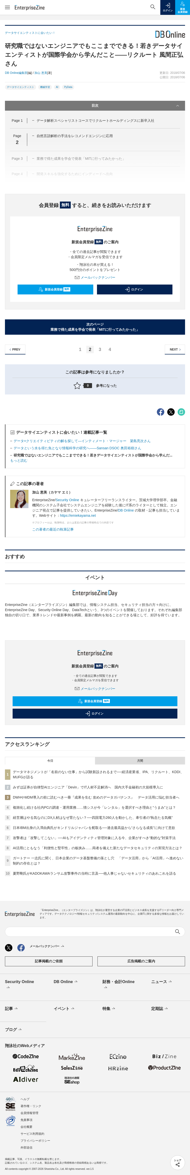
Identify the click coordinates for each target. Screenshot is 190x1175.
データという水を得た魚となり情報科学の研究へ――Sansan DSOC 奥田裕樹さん (77, 448)
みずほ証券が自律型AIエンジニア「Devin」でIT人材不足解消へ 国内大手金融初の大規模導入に (88, 787)
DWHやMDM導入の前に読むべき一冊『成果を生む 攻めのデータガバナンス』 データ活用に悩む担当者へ (96, 797)
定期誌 (160, 1008)
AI (57, 87)
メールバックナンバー (95, 277)
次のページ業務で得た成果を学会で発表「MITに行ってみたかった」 (95, 326)
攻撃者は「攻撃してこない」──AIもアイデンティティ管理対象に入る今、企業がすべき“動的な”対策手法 (94, 838)
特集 (109, 1008)
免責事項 (26, 1120)
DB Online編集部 (16, 73)
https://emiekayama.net (78, 515)
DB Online (126, 510)
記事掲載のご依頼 (49, 961)
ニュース (162, 981)
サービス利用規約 (32, 1133)
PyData (68, 87)
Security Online (68, 500)
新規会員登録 (54, 289)
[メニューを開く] (7, 7)
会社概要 (26, 1127)
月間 (140, 761)
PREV (14, 350)
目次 (136, 105)
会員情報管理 (29, 1113)
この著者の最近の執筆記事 (53, 529)
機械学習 (45, 87)
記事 (12, 1008)
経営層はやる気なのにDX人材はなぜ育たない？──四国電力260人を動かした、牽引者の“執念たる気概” (93, 818)
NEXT (176, 350)
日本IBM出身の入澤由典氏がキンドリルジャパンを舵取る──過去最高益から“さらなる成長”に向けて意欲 (94, 828)
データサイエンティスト (20, 87)
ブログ (14, 1029)
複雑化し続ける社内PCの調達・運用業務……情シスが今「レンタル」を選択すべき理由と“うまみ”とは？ (94, 807)
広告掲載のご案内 (141, 961)
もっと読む (18, 460)
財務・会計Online (118, 985)
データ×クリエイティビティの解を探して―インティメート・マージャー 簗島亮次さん (82, 441)
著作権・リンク (31, 1106)
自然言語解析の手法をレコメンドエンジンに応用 (75, 136)
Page (17, 121)
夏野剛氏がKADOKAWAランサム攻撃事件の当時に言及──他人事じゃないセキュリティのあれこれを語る (94, 873)
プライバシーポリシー (35, 1140)
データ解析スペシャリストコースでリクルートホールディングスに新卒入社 (95, 121)
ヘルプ (25, 1099)
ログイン (134, 289)
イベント (64, 1008)
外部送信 (26, 1147)
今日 (50, 761)
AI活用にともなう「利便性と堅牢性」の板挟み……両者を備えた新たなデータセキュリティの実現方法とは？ (97, 848)
